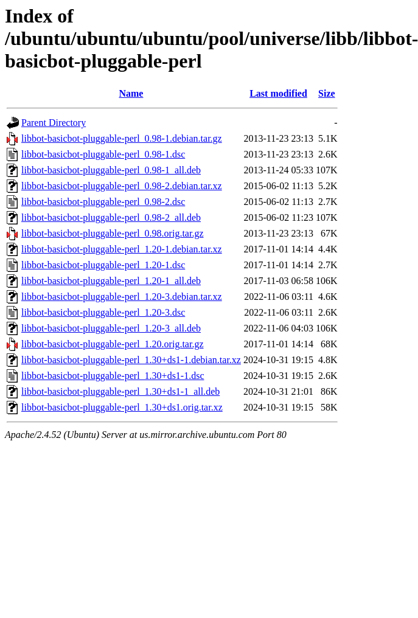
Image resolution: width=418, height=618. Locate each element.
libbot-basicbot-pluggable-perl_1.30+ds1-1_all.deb (120, 391)
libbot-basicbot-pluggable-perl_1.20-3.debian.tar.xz (121, 296)
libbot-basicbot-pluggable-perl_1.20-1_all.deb (111, 281)
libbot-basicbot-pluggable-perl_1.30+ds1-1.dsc (112, 375)
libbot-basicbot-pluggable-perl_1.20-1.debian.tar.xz (121, 249)
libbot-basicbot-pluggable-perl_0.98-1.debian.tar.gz (121, 138)
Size (326, 93)
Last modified (278, 93)
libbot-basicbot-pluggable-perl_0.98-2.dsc (103, 201)
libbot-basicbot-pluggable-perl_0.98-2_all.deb (111, 217)
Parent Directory (53, 122)
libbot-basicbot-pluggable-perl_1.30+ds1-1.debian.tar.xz (131, 360)
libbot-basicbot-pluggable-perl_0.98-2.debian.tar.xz (121, 186)
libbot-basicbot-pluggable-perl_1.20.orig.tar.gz (112, 344)
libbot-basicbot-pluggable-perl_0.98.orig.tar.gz (112, 233)
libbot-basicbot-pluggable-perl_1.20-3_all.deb (111, 328)
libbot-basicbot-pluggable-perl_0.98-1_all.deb (111, 170)
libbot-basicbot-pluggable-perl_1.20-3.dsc (103, 312)
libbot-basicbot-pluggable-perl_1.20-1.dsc (103, 265)
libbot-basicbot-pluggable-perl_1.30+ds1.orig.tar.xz (122, 407)
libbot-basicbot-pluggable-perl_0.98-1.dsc (103, 154)
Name (131, 93)
